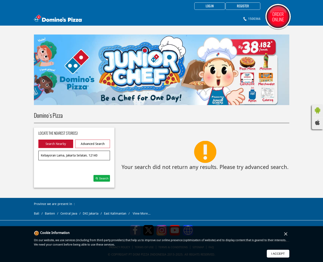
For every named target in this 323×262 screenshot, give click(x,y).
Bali (36, 213)
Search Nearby (56, 144)
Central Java (68, 213)
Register (243, 6)
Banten (50, 213)
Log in (210, 6)
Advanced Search (93, 144)
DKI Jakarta (90, 213)
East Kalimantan (115, 213)
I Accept (278, 253)
